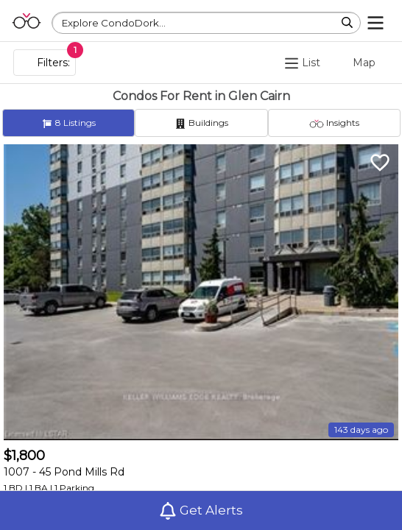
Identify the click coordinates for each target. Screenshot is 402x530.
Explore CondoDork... (114, 23)
